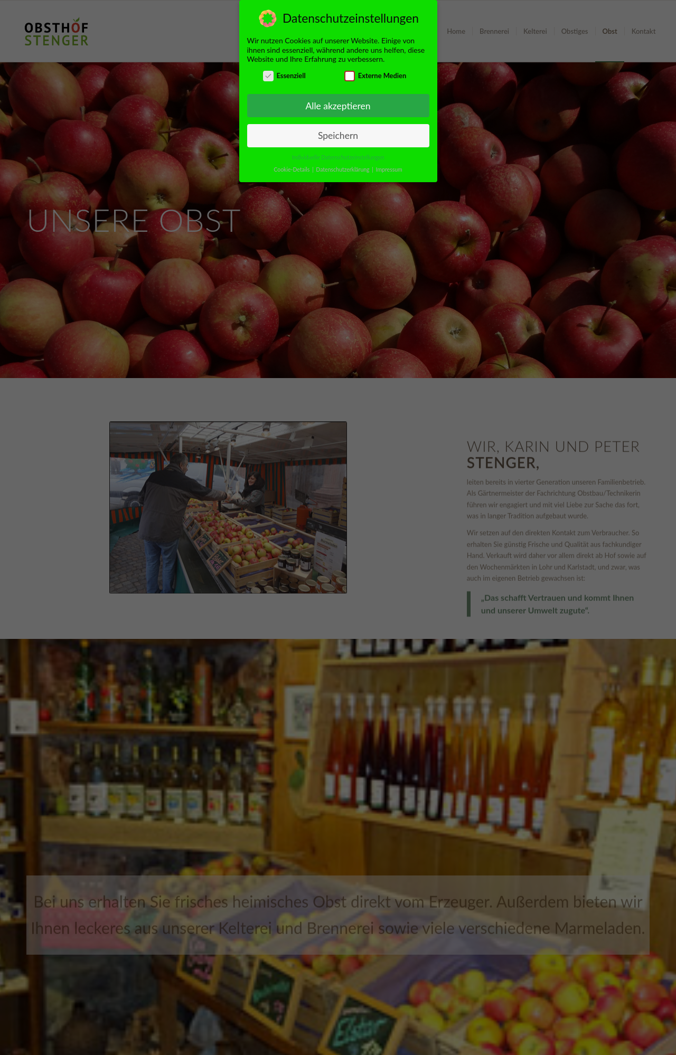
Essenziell (284, 76)
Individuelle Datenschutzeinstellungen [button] (338, 157)
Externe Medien (375, 76)
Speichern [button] (338, 135)
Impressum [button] (389, 169)
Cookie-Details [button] (292, 169)
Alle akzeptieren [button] (337, 105)
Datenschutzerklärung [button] (343, 169)
